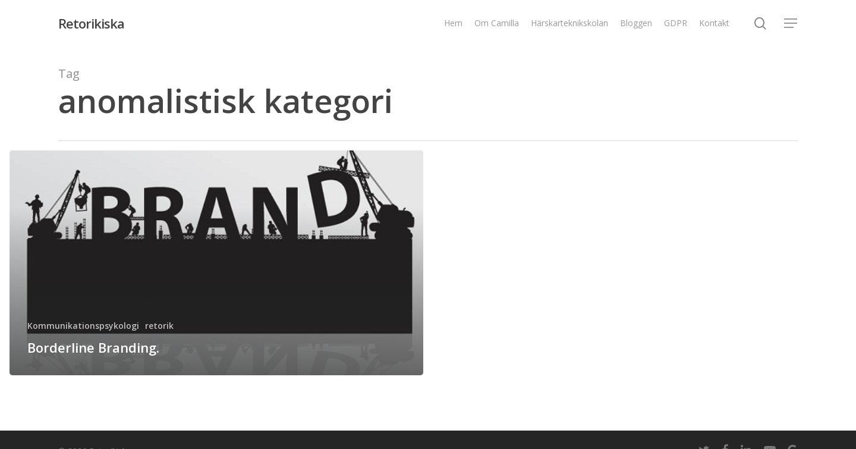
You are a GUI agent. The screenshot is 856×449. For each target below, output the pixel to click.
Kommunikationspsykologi (83, 325)
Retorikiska (91, 23)
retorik (159, 325)
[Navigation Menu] (791, 23)
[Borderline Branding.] (216, 262)
